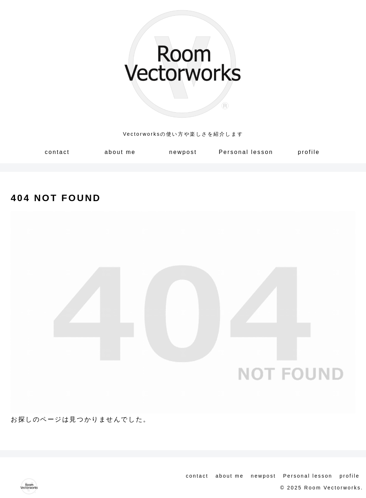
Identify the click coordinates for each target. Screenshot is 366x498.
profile (350, 476)
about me (230, 476)
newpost (263, 476)
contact (197, 476)
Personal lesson (307, 476)
